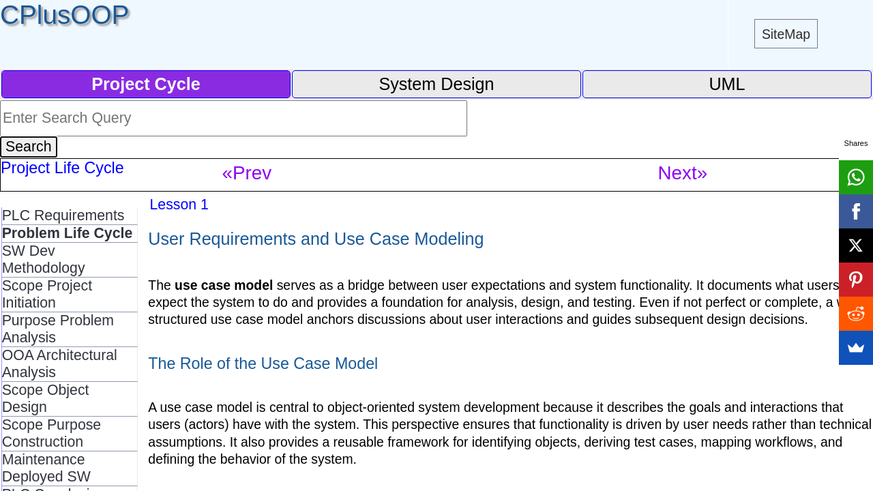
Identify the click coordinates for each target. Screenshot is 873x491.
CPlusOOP (64, 14)
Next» (683, 172)
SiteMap (786, 34)
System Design (436, 83)
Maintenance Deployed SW (46, 468)
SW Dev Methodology (43, 259)
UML (727, 83)
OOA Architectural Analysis (59, 364)
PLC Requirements (63, 215)
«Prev (247, 172)
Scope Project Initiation (47, 294)
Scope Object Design (45, 398)
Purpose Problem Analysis (58, 329)
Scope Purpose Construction (52, 433)
